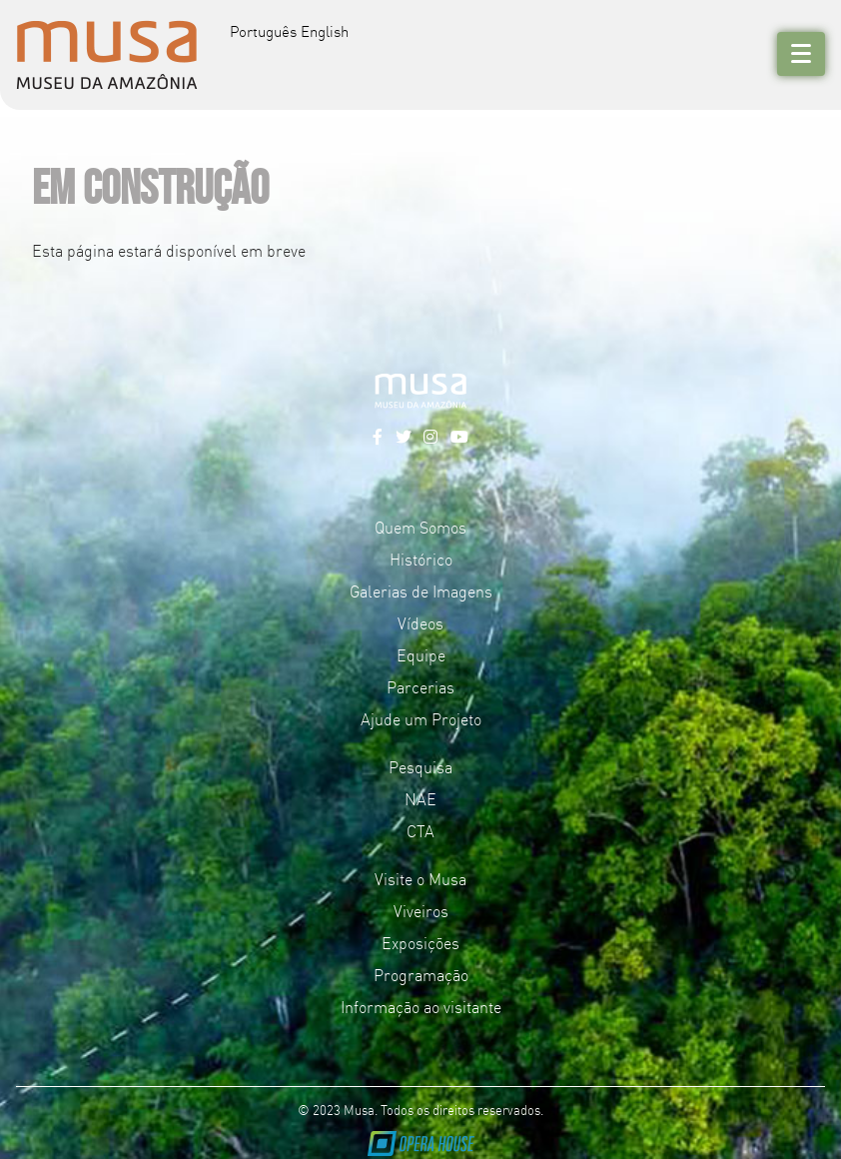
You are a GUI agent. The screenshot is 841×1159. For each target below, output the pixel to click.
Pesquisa (420, 766)
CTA (420, 830)
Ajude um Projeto (421, 718)
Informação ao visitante (421, 1006)
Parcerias (420, 686)
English (325, 30)
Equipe (421, 654)
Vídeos (420, 622)
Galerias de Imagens (421, 590)
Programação (421, 974)
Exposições (420, 942)
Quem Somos (420, 527)
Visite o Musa (420, 878)
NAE (420, 798)
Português (263, 30)
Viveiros (421, 910)
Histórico (421, 559)
